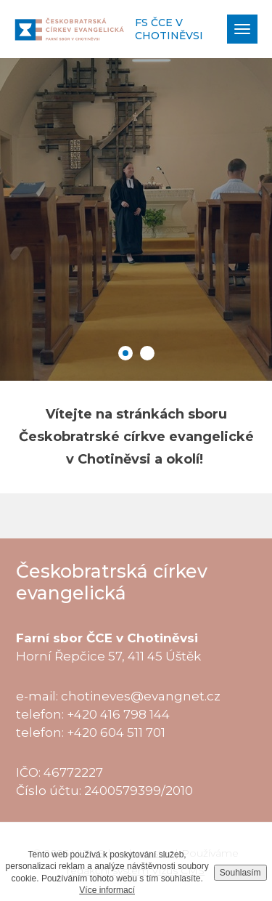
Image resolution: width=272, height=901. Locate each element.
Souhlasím (240, 873)
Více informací (107, 890)
